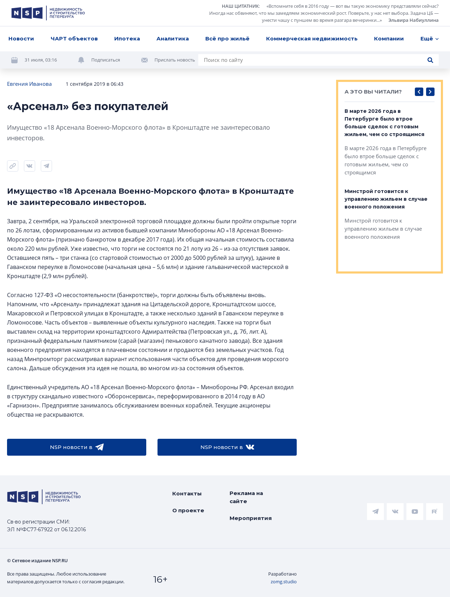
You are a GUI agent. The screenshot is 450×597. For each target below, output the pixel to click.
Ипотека (127, 38)
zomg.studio (284, 581)
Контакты (187, 493)
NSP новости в (77, 447)
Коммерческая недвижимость (312, 38)
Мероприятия (251, 518)
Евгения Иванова (29, 83)
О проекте (188, 510)
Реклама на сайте (246, 497)
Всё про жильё (227, 38)
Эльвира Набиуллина (413, 20)
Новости (21, 38)
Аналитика (172, 38)
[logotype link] (48, 13)
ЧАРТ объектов (74, 38)
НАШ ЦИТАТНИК (240, 6)
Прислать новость (175, 60)
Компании (389, 38)
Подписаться (105, 60)
